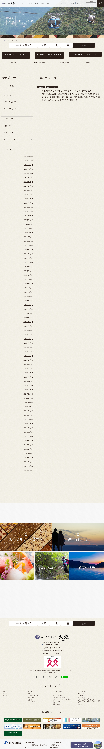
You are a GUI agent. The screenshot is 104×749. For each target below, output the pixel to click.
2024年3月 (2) (28, 254)
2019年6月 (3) (28, 457)
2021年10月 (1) (28, 360)
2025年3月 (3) (28, 207)
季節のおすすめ (9, 132)
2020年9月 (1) (28, 407)
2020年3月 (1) (28, 432)
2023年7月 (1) (28, 288)
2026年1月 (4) (28, 173)
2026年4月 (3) (28, 160)
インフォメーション (11, 95)
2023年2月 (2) (28, 309)
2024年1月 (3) (28, 262)
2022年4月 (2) (28, 347)
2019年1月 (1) (28, 470)
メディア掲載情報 (10, 102)
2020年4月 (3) (28, 428)
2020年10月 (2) (28, 402)
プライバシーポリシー (59, 695)
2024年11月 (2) (28, 220)
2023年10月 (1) (28, 275)
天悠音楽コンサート (33, 701)
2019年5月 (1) (28, 462)
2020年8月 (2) (28, 411)
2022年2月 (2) (28, 356)
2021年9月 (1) (28, 364)
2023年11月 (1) (28, 271)
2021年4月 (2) (28, 381)
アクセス (30, 699)
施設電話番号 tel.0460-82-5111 (52, 648)
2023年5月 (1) (28, 296)
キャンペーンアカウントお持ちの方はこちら (16, 55)
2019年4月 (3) (28, 466)
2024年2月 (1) (28, 258)
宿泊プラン (89, 63)
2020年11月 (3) (28, 398)
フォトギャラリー (58, 693)
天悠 (8, 3)
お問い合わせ (81, 697)
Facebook (80, 695)
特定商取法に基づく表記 (59, 697)
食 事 (5, 697)
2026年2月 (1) (28, 169)
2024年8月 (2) (28, 233)
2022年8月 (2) (28, 330)
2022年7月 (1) (28, 334)
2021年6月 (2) (28, 373)
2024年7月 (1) (28, 237)
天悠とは (5, 691)
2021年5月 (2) (28, 377)
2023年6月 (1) (28, 292)
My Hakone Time (82, 693)
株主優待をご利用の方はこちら (85, 54)
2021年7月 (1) (28, 368)
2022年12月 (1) (28, 313)
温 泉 (5, 695)
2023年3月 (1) (28, 305)
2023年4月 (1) (28, 300)
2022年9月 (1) (28, 326)
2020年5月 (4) (28, 424)
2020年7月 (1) (28, 415)
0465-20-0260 (52, 645)
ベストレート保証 (83, 691)
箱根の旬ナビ (10, 118)
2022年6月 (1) (28, 339)
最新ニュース (56, 703)
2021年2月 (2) (28, 385)
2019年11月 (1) (28, 449)
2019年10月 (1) (28, 453)
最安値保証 (14, 63)
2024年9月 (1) (28, 228)
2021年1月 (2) (28, 390)
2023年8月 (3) (28, 283)
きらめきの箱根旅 (33, 695)
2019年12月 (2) (28, 445)
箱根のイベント (9, 126)
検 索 (84, 45)
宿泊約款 (80, 705)
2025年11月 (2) (28, 182)
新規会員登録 (64, 63)
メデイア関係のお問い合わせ (86, 699)
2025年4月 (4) (28, 203)
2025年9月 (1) (28, 190)
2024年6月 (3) (28, 241)
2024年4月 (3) (28, 250)
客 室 (5, 693)
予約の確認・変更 (39, 63)
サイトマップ (56, 701)
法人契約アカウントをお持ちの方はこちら (49, 55)
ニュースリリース (10, 109)
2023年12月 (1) (28, 266)
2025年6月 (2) (28, 199)
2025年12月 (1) (28, 177)
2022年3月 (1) (28, 351)
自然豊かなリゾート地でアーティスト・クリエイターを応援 (66, 91)
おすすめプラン (9, 139)
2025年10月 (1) (28, 186)
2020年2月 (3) (28, 436)
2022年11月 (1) (28, 317)
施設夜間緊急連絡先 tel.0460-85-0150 (52, 650)
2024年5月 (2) (28, 245)
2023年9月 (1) (28, 279)
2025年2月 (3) (28, 211)
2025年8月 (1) (28, 194)
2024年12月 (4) (28, 216)
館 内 (30, 691)
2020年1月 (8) (28, 440)
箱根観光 (30, 693)
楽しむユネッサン (33, 697)
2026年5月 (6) (28, 156)
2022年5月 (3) (28, 343)
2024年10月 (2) (28, 224)
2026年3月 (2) (28, 165)
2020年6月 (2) (28, 419)
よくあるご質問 (57, 691)
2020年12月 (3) (28, 394)
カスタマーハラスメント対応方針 (62, 699)
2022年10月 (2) (28, 322)
